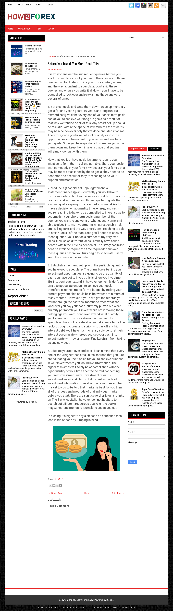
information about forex (31, 64)
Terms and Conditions (18, 289)
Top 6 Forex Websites (153, 389)
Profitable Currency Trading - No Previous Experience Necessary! (31, 141)
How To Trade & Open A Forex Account (153, 259)
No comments (54, 69)
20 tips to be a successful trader (151, 365)
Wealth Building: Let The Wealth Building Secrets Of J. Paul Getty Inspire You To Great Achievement (33, 160)
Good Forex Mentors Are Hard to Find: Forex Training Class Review (153, 316)
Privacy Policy (24, 4)
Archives (154, 148)
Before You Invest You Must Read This (73, 64)
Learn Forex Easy (85, 600)
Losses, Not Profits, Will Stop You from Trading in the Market (33, 176)
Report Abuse (18, 296)
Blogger (32, 401)
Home (10, 4)
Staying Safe (148, 340)
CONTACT (51, 4)
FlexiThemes (53, 607)
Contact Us (13, 280)
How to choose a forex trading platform (150, 232)
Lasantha (82, 607)
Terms (39, 4)
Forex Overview (30, 377)
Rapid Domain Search (125, 607)
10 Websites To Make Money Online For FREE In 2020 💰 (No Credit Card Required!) (33, 105)
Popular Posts (137, 148)
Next (41, 207)
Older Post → (118, 493)
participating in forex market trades (33, 83)
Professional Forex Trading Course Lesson (33, 119)
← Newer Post (56, 493)
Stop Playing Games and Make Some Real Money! (34, 192)
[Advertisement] (125, 17)
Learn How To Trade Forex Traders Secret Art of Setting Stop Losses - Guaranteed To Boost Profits (153, 286)
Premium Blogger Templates (101, 607)
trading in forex (33, 45)
